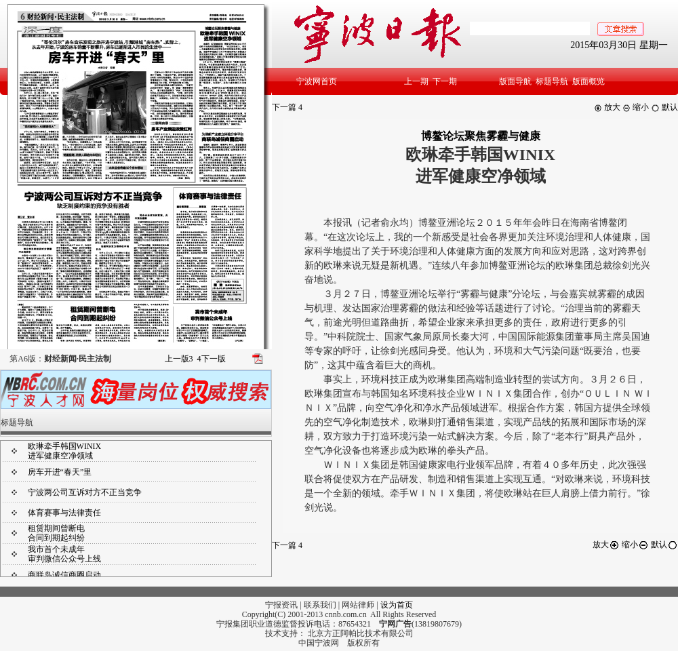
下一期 (445, 81)
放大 (607, 107)
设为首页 (396, 605)
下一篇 (287, 107)
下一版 (211, 358)
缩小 (635, 107)
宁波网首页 (316, 81)
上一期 (416, 81)
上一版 (179, 358)
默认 (664, 107)
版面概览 (588, 81)
